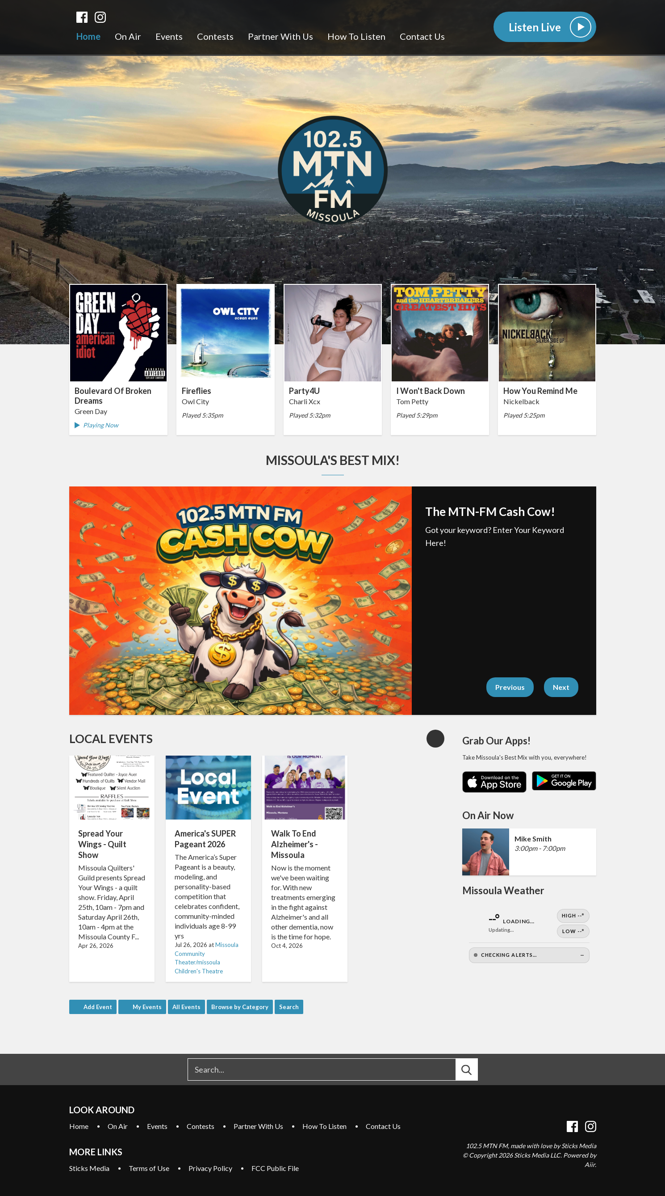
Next (561, 687)
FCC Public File (275, 1168)
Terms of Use (149, 1168)
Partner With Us (280, 36)
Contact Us (422, 36)
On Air (128, 36)
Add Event (98, 1006)
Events (169, 36)
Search (289, 1006)
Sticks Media (89, 1168)
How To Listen (356, 36)
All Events (186, 1006)
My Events (147, 1006)
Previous (510, 687)
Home (88, 36)
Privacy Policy (210, 1168)
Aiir (590, 1164)
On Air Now (488, 815)
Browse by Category (239, 1006)
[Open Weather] (529, 936)
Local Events (111, 738)
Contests (215, 36)
